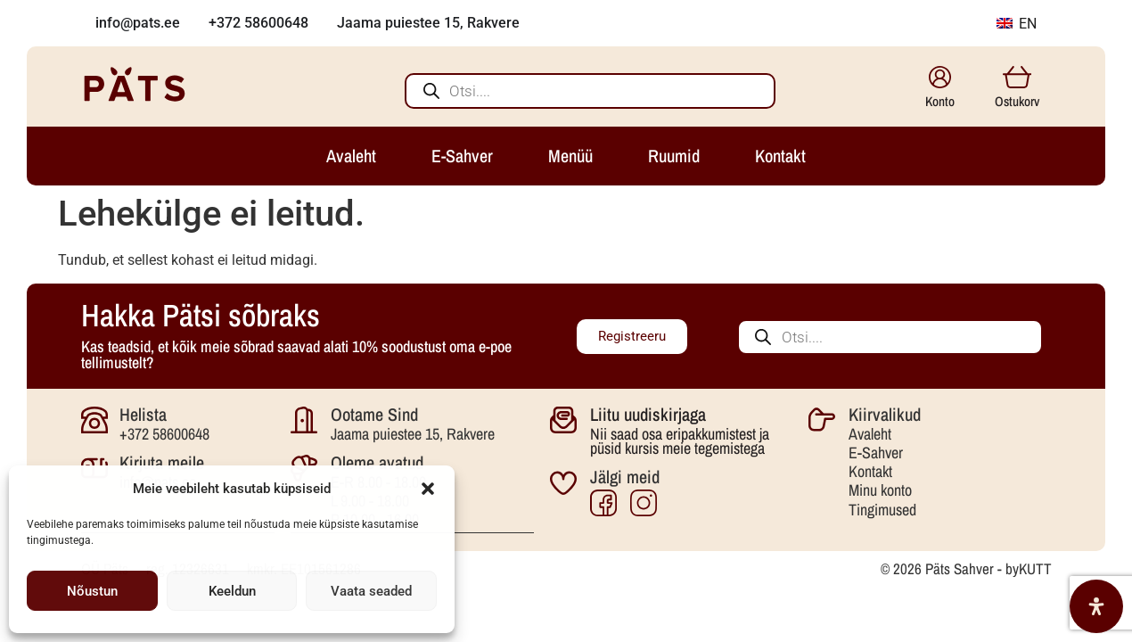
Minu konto (880, 490)
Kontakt (870, 471)
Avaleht (870, 434)
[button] (428, 489)
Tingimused (882, 509)
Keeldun (232, 591)
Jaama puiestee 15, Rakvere (413, 434)
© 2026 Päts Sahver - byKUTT (966, 567)
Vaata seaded (371, 591)
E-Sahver (876, 452)
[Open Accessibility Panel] (1096, 606)
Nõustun (92, 591)
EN (1017, 23)
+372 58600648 (164, 434)
